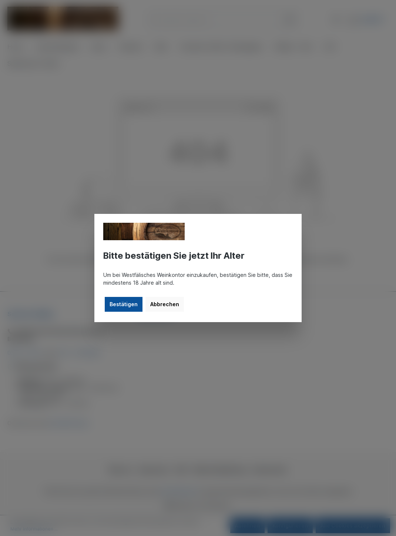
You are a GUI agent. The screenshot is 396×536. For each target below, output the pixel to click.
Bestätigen (124, 304)
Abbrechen (164, 304)
